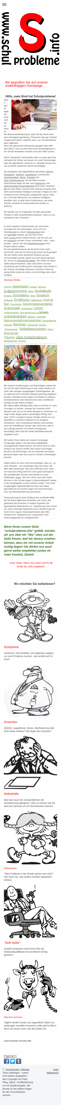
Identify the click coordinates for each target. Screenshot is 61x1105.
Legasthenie (30, 174)
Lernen (12, 238)
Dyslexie (20, 174)
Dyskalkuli (9, 174)
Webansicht (53, 1072)
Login (56, 1069)
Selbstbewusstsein (36, 243)
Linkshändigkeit (11, 177)
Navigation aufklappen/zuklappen (30, 4)
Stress (23, 177)
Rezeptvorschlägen (26, 260)
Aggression (40, 183)
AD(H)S (49, 171)
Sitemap (25, 1069)
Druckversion (11, 1069)
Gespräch (11, 240)
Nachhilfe (11, 235)
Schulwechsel (33, 232)
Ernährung (28, 252)
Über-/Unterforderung (14, 180)
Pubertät (31, 177)
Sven (18, 477)
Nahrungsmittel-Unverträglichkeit (19, 186)
